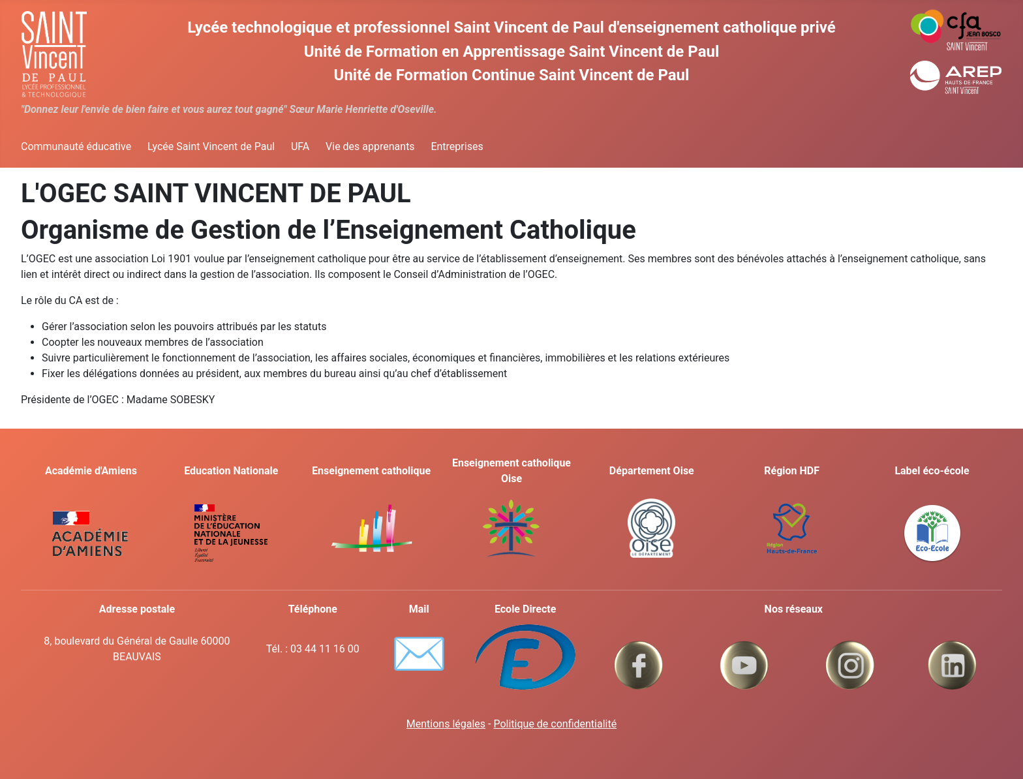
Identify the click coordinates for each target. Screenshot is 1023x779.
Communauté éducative (76, 146)
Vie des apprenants (370, 146)
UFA (300, 146)
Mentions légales (445, 724)
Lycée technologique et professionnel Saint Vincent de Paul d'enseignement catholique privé (511, 27)
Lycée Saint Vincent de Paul (211, 146)
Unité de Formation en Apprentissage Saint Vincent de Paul (512, 51)
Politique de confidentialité (555, 724)
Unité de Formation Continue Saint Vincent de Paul (512, 75)
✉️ (419, 653)
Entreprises (457, 146)
